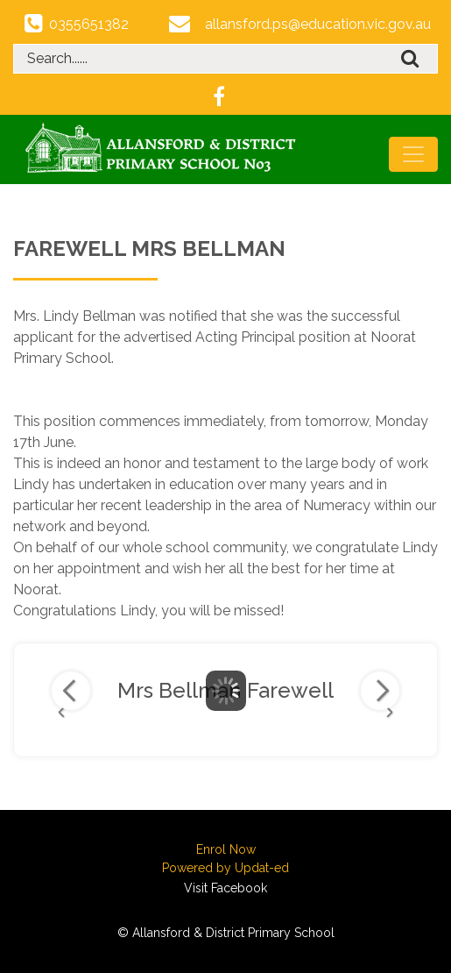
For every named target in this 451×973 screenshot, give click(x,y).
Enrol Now (226, 849)
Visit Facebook (225, 888)
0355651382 (89, 24)
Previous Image (71, 690)
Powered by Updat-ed (225, 868)
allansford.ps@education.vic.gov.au (318, 24)
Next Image (380, 690)
